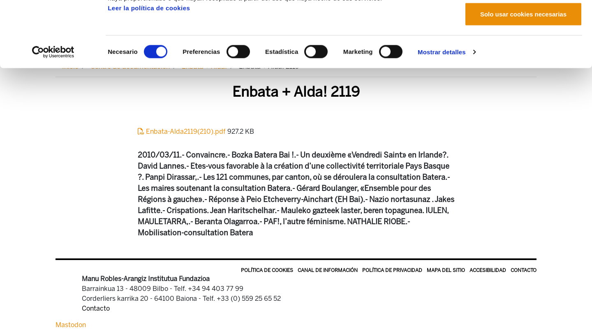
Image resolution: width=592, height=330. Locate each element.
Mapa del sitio (446, 270)
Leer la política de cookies (149, 69)
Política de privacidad (392, 270)
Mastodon (71, 325)
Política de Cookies (267, 270)
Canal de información (328, 270)
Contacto (523, 270)
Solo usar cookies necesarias (523, 75)
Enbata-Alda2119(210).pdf (182, 131)
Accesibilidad (487, 270)
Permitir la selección (523, 48)
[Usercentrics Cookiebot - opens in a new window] (53, 113)
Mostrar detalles (442, 113)
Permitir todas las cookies (523, 21)
